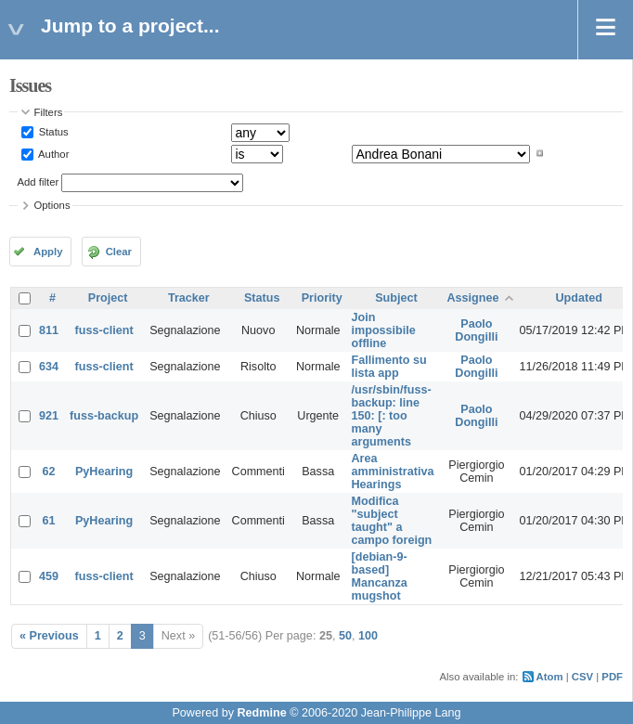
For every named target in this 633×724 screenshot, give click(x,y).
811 (48, 330)
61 (49, 520)
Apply (47, 251)
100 (368, 635)
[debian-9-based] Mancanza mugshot (379, 576)
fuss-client (104, 330)
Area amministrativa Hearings (393, 471)
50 (345, 635)
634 (48, 366)
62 (49, 471)
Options (52, 205)
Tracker (189, 297)
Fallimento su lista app (389, 367)
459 (48, 576)
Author (53, 153)
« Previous (49, 635)
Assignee (472, 297)
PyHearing (104, 471)
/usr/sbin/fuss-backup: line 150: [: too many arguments (392, 415)
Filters (48, 112)
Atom (549, 676)
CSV (582, 676)
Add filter (38, 181)
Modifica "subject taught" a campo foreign (392, 521)
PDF (612, 676)
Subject (396, 297)
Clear (119, 251)
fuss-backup (104, 415)
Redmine (261, 712)
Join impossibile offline (384, 330)
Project (108, 297)
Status (52, 131)
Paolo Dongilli (476, 330)
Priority (322, 297)
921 (48, 415)
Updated (578, 297)
